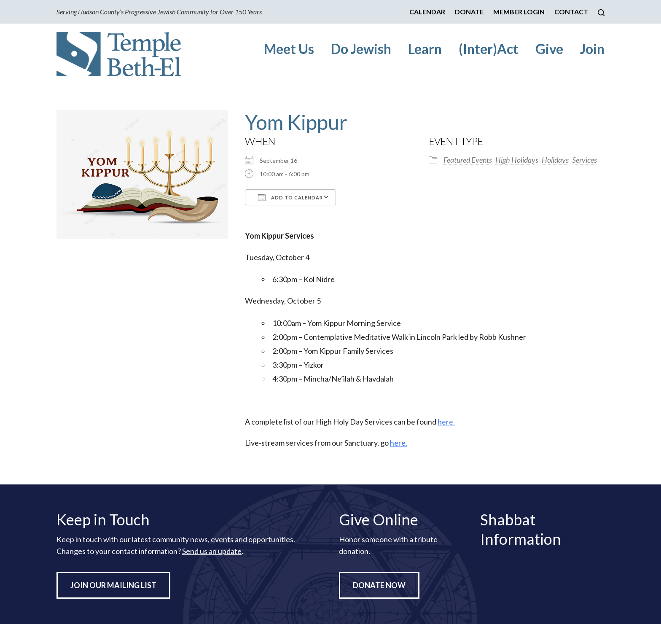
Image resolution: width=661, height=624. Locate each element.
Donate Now (379, 585)
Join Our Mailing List (113, 585)
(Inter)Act (489, 48)
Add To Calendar (290, 197)
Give (549, 48)
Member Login (519, 12)
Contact (571, 12)
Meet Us (289, 48)
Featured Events (467, 159)
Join (592, 48)
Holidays (555, 159)
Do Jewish (361, 48)
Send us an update (212, 551)
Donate (469, 12)
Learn (425, 48)
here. (446, 421)
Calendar (427, 12)
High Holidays (516, 159)
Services (584, 159)
